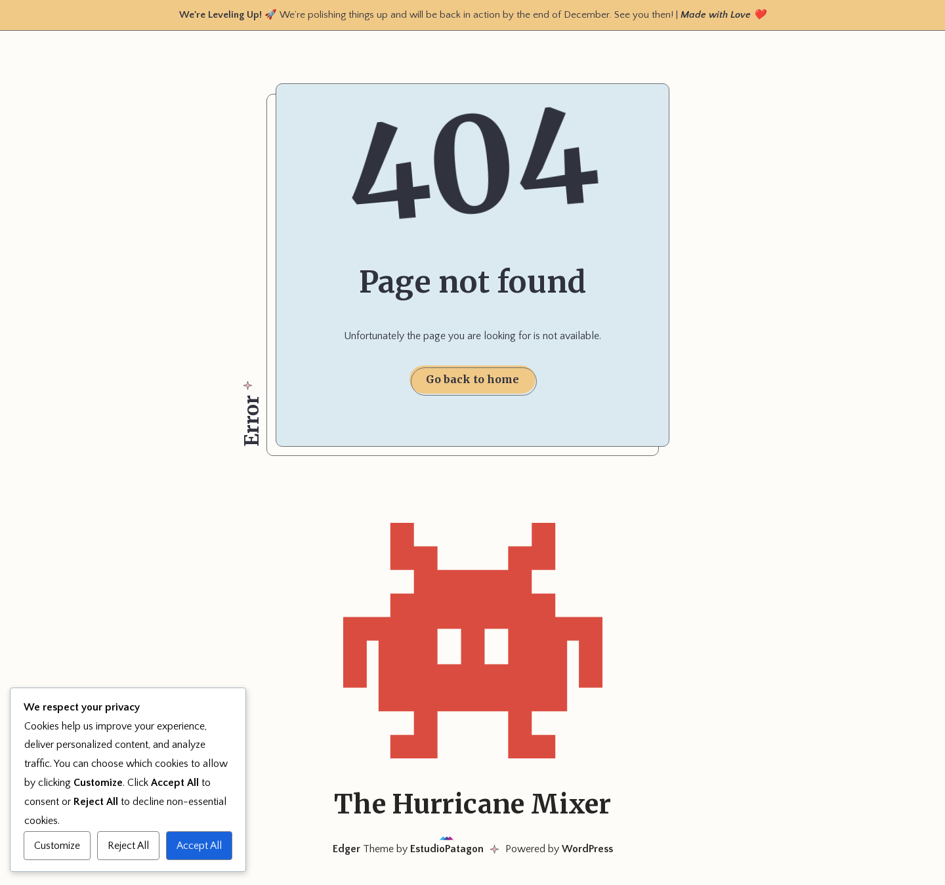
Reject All (128, 846)
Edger (346, 849)
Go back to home (473, 379)
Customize (57, 846)
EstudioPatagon (447, 849)
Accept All (199, 846)
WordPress (587, 849)
